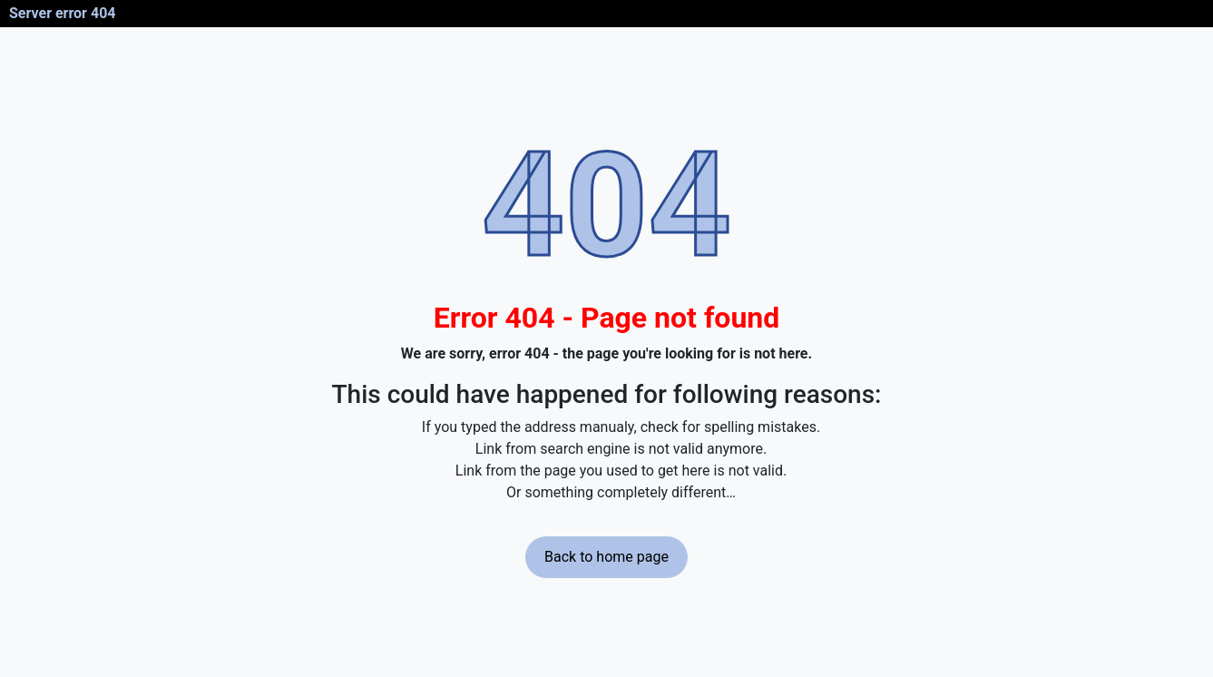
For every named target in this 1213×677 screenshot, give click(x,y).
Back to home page (606, 556)
